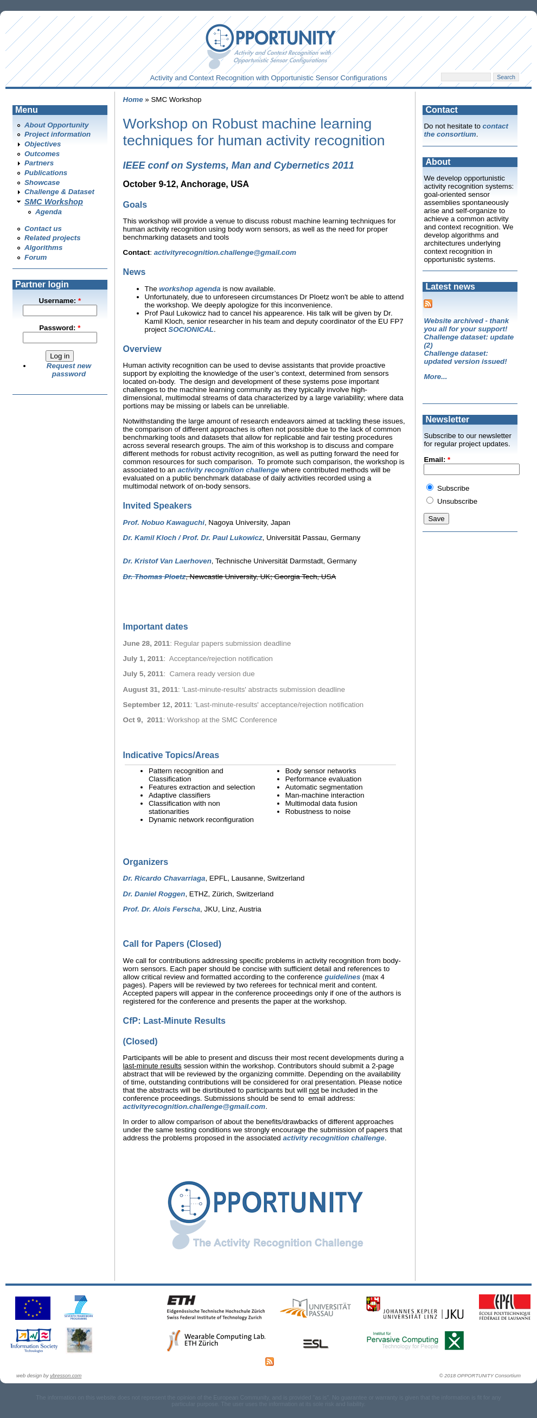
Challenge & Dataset (59, 192)
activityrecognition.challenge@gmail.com (225, 252)
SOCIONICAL (191, 329)
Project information (57, 134)
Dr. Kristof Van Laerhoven (167, 561)
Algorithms (43, 247)
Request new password (69, 370)
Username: (60, 301)
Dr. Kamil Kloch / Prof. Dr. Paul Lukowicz (193, 538)
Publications (45, 173)
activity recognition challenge (228, 470)
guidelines (343, 977)
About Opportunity (56, 125)
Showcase (42, 182)
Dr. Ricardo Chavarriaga (164, 878)
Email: (437, 459)
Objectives (42, 144)
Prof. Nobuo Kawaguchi (163, 522)
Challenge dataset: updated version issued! (465, 357)
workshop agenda (189, 289)
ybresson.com (65, 1375)
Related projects (52, 238)
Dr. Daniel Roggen (154, 894)
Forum (35, 257)
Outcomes (42, 154)
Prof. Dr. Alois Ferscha (161, 909)
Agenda (48, 212)
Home (133, 99)
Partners (39, 163)
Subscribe (447, 488)
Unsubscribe (451, 501)
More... (435, 377)
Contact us (43, 228)
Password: (59, 328)
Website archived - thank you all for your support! (466, 325)
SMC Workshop (53, 201)
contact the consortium (466, 130)
